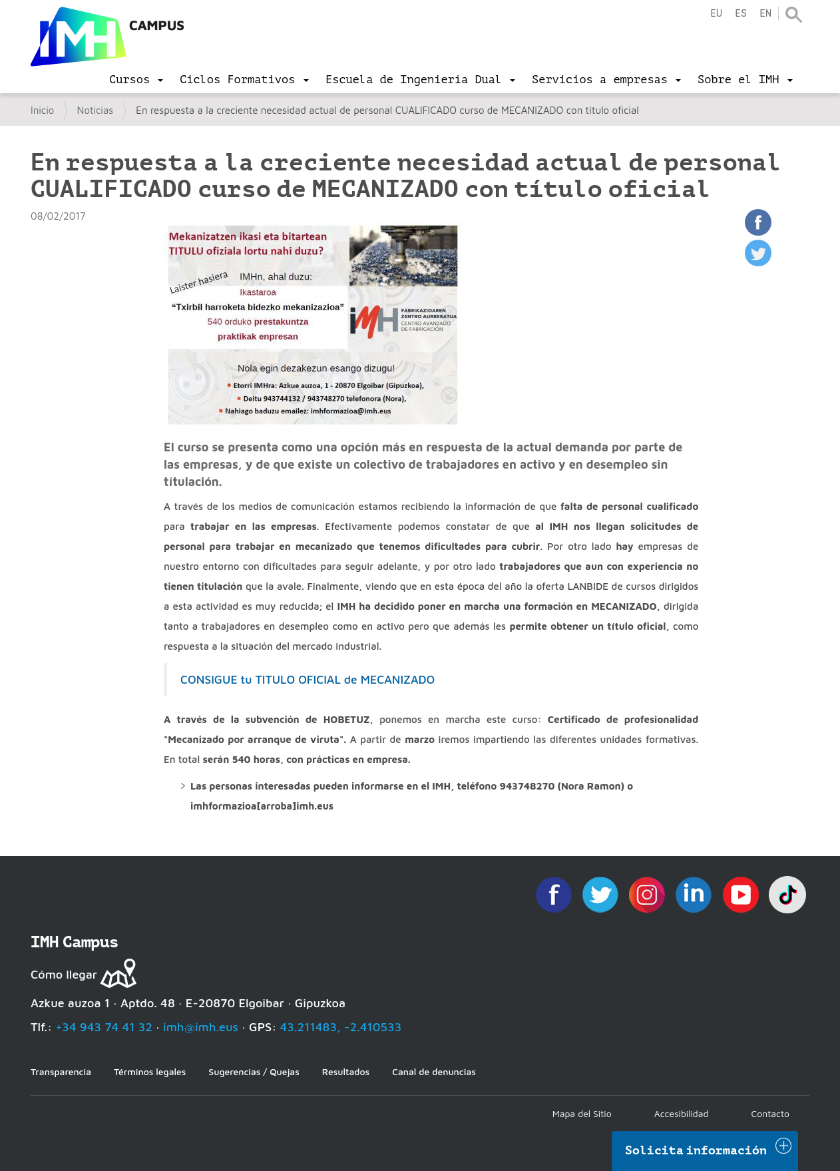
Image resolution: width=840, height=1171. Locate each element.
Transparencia (61, 1071)
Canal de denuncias (434, 1071)
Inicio (42, 110)
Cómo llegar (64, 974)
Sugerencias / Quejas (253, 1071)
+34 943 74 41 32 (103, 1027)
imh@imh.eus (200, 1027)
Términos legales (150, 1071)
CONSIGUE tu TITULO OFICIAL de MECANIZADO (307, 679)
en (765, 13)
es (741, 13)
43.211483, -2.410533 (341, 1027)
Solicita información (696, 1150)
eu (716, 13)
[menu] (136, 80)
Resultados (345, 1071)
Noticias (95, 110)
